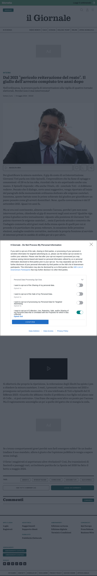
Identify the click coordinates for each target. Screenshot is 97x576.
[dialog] (48, 288)
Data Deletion (34, 331)
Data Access (48, 331)
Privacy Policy (62, 331)
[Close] (92, 245)
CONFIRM (30, 322)
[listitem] (48, 279)
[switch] (80, 285)
